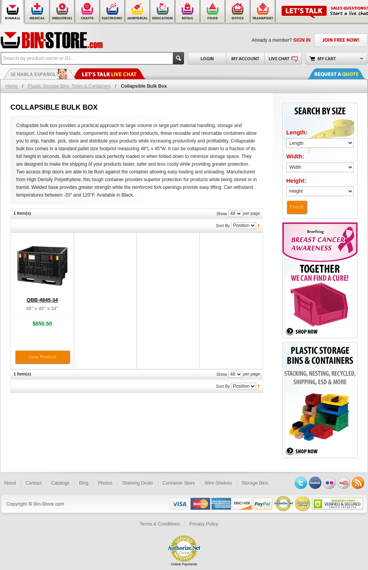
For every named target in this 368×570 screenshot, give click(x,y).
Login (207, 58)
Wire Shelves (218, 483)
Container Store (179, 483)
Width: (295, 156)
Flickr (329, 483)
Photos (105, 483)
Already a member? (281, 40)
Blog (83, 483)
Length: (296, 132)
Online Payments (184, 564)
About (10, 483)
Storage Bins (254, 483)
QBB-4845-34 (42, 300)
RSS (358, 483)
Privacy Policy (203, 524)
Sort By (223, 225)
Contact (33, 483)
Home (11, 86)
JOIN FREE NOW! (340, 40)
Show (221, 213)
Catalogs (60, 483)
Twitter (301, 483)
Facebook (315, 483)
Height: (296, 180)
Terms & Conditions (160, 524)
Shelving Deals (137, 483)
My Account (245, 58)
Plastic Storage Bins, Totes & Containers (69, 86)
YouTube (344, 483)
